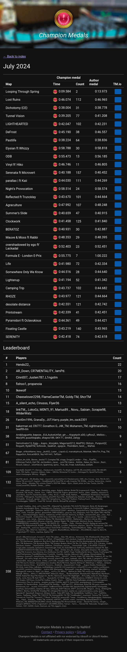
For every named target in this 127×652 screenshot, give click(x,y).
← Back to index (14, 56)
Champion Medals (63, 35)
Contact (46, 632)
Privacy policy (64, 632)
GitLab (81, 632)
